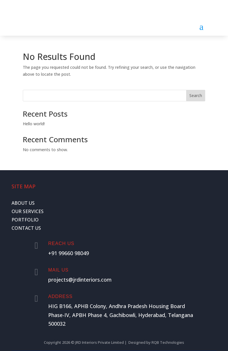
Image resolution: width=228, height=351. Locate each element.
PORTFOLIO (25, 220)
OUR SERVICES (28, 211)
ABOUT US (23, 203)
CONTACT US (26, 228)
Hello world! (34, 123)
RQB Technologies (168, 342)
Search (195, 95)
